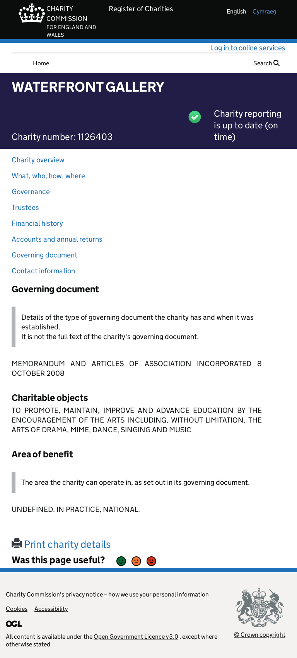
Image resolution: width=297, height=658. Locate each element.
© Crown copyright (259, 634)
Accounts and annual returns (57, 239)
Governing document (44, 255)
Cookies (16, 608)
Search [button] (266, 63)
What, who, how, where (48, 175)
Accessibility (51, 608)
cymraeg (265, 11)
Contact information (43, 270)
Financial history (37, 223)
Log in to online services (248, 47)
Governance (31, 191)
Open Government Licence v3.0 (136, 636)
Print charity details (61, 544)
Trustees (25, 207)
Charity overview (38, 159)
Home (41, 63)
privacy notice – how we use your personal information (137, 594)
